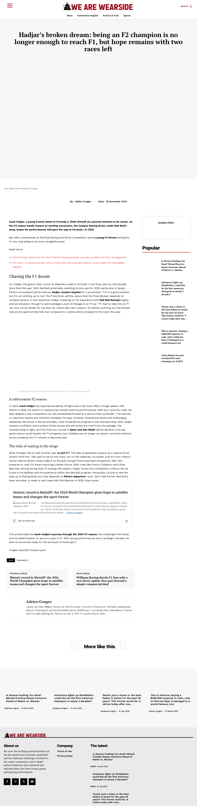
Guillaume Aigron (60, 689)
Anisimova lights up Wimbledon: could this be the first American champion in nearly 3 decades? (173, 288)
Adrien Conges (83, 201)
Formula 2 (22, 541)
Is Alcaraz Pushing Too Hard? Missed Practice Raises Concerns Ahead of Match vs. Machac (173, 265)
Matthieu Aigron (11, 689)
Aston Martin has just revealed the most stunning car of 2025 (172, 358)
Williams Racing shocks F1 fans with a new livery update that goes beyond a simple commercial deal (102, 562)
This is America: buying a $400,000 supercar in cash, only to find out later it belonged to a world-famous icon (174, 336)
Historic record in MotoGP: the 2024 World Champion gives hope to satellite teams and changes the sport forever (70, 497)
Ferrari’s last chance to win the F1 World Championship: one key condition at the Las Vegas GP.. (69, 257)
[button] (187, 6)
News (93, 747)
